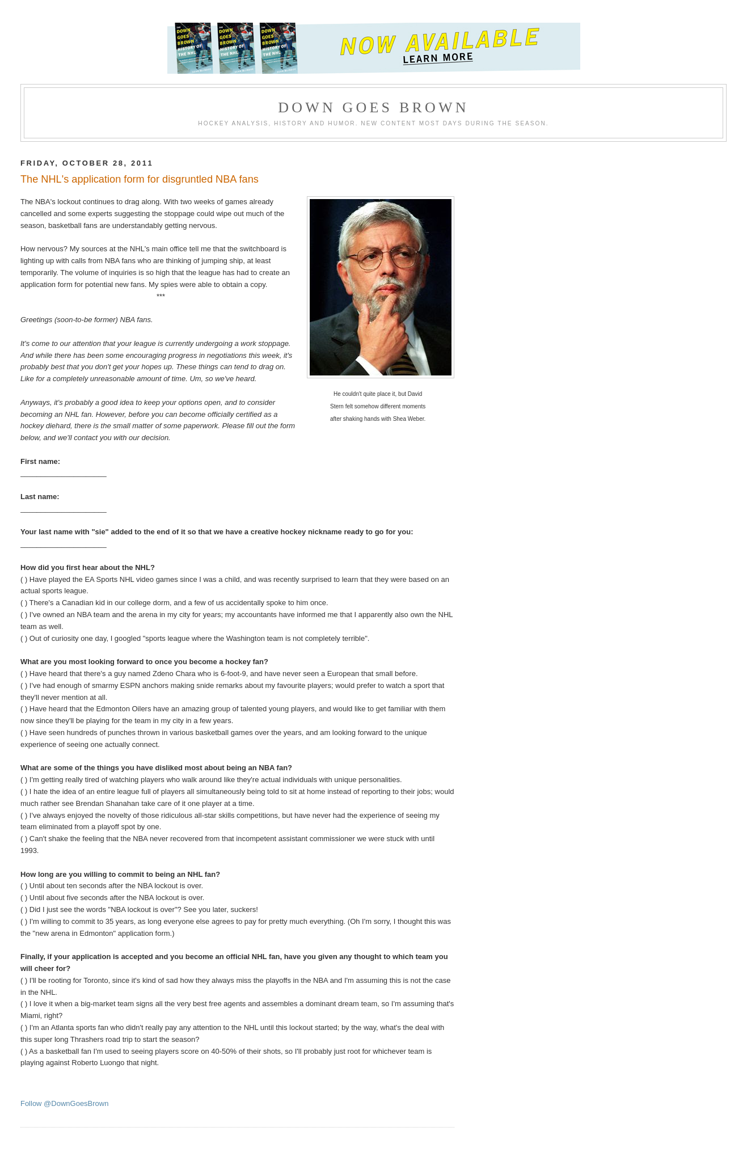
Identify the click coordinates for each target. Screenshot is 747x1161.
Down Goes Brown (373, 107)
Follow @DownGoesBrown (64, 1103)
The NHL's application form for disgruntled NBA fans (139, 179)
